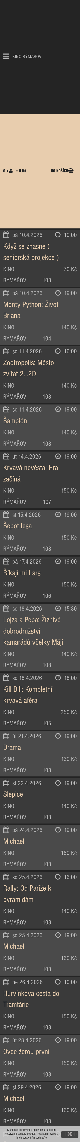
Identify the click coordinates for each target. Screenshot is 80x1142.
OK (70, 1134)
